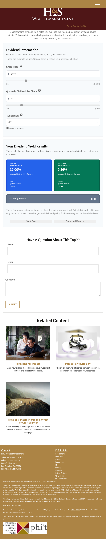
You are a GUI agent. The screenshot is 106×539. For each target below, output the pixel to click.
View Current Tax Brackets (14, 128)
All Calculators (61, 479)
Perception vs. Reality (78, 364)
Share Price (14, 66)
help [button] (21, 66)
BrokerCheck (51, 481)
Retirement (59, 454)
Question (10, 280)
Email (10, 262)
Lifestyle (58, 471)
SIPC (78, 510)
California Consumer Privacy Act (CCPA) (72, 499)
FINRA (73, 510)
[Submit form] (12, 305)
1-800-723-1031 (76, 26)
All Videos (59, 476)
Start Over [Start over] (35, 221)
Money (58, 468)
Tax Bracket (14, 115)
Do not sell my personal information (48, 501)
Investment (59, 457)
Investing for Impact (28, 364)
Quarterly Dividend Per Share (23, 91)
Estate (58, 459)
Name (10, 244)
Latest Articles (61, 473)
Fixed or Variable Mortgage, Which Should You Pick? (28, 421)
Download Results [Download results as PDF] (71, 221)
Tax (56, 465)
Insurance (59, 462)
